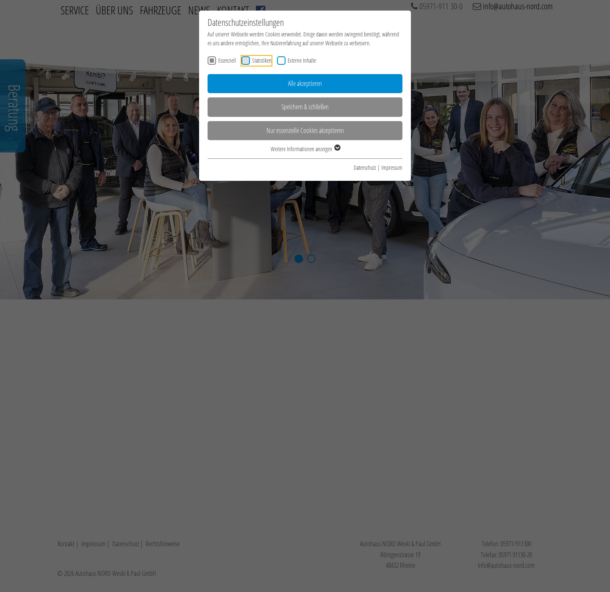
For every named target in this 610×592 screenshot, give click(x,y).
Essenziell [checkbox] (227, 60)
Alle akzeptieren (305, 83)
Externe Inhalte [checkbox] (302, 60)
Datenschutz (365, 167)
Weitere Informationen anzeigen (305, 149)
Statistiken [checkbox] (262, 60)
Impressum (391, 167)
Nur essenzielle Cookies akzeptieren (305, 130)
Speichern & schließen (305, 106)
